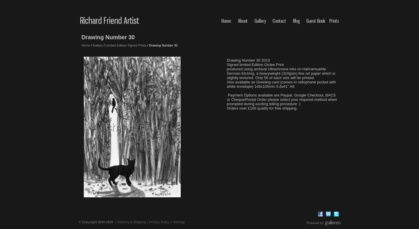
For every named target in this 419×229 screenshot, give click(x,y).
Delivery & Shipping (132, 222)
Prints (334, 21)
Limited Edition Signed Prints (126, 45)
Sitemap (179, 222)
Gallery (260, 21)
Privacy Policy (159, 222)
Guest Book (315, 21)
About (243, 21)
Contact (279, 21)
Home (226, 21)
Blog (296, 21)
